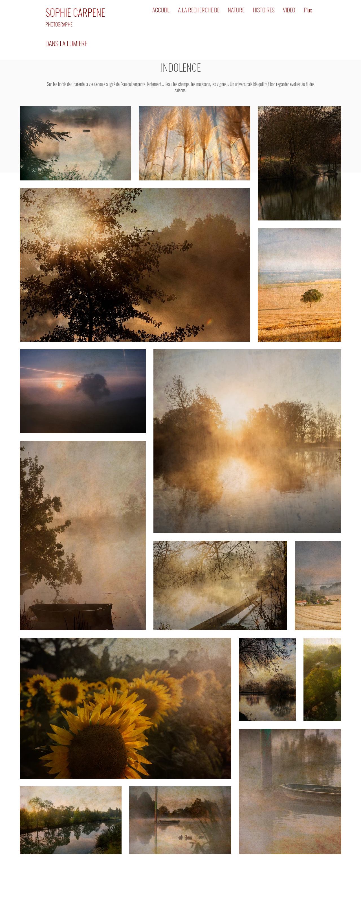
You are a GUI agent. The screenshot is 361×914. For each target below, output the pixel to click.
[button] (199, 10)
